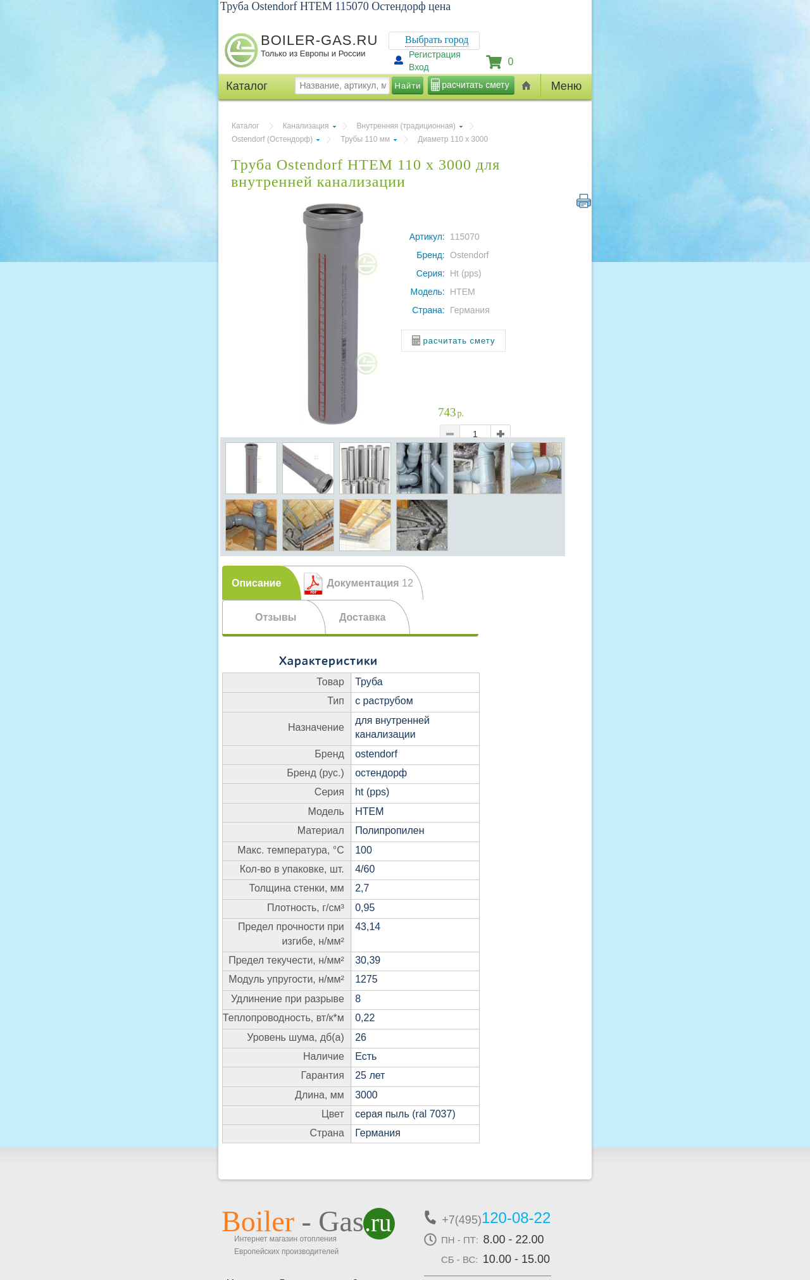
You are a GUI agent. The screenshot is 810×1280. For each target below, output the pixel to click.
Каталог (245, 125)
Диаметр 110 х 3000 (453, 139)
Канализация (306, 125)
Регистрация (435, 54)
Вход (419, 67)
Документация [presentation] (370, 583)
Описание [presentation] (256, 583)
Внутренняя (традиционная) (406, 125)
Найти (408, 85)
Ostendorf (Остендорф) (272, 139)
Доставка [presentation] (362, 617)
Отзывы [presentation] (275, 617)
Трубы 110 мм (365, 139)
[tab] (261, 583)
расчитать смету (475, 85)
